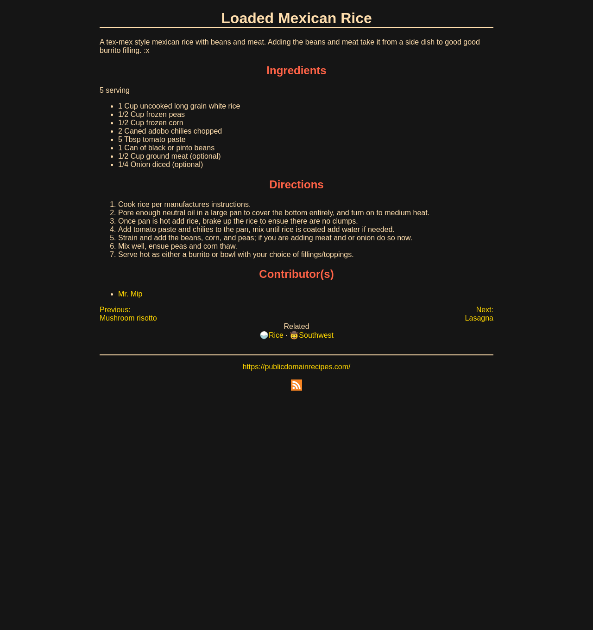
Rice (276, 335)
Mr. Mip (130, 294)
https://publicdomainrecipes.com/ (297, 367)
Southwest (316, 335)
